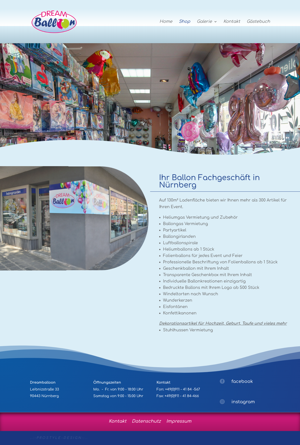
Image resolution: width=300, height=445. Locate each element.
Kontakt (231, 22)
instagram (243, 401)
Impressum (178, 421)
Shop (184, 22)
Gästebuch (258, 22)
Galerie (204, 22)
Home (165, 22)
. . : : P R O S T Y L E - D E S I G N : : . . (58, 438)
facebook (242, 381)
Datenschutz (146, 421)
